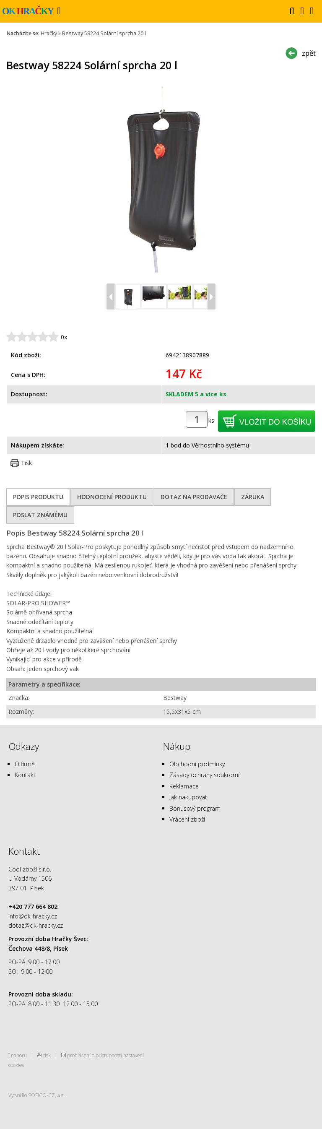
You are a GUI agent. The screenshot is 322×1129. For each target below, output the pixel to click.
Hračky (49, 33)
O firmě (25, 764)
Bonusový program (195, 808)
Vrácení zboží (187, 819)
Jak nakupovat (188, 797)
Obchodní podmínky (197, 764)
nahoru (19, 1055)
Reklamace (184, 786)
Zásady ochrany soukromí (204, 775)
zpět (309, 53)
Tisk (26, 463)
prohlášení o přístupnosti (94, 1055)
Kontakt (25, 775)
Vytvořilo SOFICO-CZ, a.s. (36, 1095)
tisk (47, 1055)
